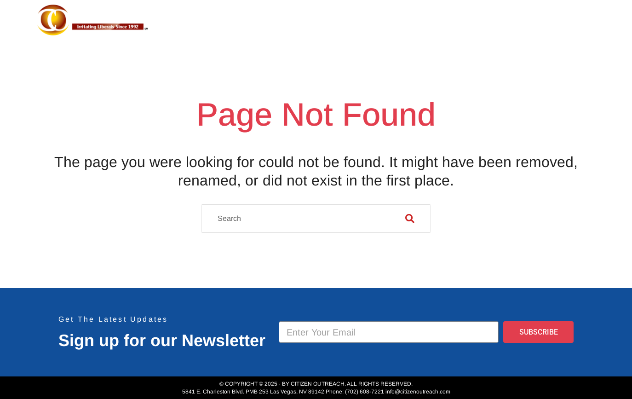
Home (313, 20)
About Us (362, 20)
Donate (567, 20)
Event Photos (500, 20)
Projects (424, 20)
